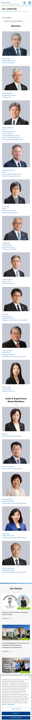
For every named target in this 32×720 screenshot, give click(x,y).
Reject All (16, 714)
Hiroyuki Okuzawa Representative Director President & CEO (8, 95)
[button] (29, 3)
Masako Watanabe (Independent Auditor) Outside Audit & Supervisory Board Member (14, 501)
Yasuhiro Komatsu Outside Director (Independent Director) (8, 281)
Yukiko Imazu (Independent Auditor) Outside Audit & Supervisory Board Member (14, 535)
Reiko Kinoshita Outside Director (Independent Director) (8, 389)
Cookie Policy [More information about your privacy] (11, 705)
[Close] (30, 678)
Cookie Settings (16, 710)
